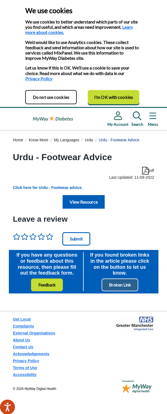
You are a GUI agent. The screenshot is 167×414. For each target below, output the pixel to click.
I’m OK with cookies (113, 97)
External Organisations (34, 333)
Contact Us (23, 347)
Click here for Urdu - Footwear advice (47, 187)
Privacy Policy (38, 78)
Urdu (89, 140)
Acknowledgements (31, 354)
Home (18, 140)
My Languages (66, 140)
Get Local (22, 319)
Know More (38, 140)
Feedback (47, 284)
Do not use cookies (51, 97)
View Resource (84, 202)
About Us (21, 340)
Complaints (23, 326)
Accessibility (25, 374)
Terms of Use (25, 368)
